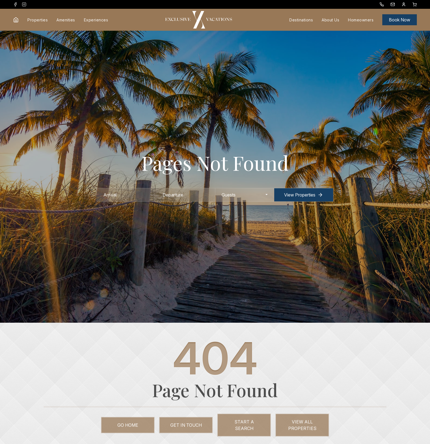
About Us (330, 20)
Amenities (65, 20)
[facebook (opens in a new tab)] (15, 4)
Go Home (127, 425)
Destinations (301, 20)
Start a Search (244, 425)
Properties (37, 20)
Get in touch (186, 425)
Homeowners (361, 20)
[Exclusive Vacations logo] (198, 20)
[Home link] (16, 20)
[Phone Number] (382, 4)
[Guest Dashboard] (403, 4)
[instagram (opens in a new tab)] (24, 4)
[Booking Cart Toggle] (414, 4)
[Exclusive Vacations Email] (393, 4)
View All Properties (302, 425)
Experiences (96, 20)
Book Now (399, 20)
